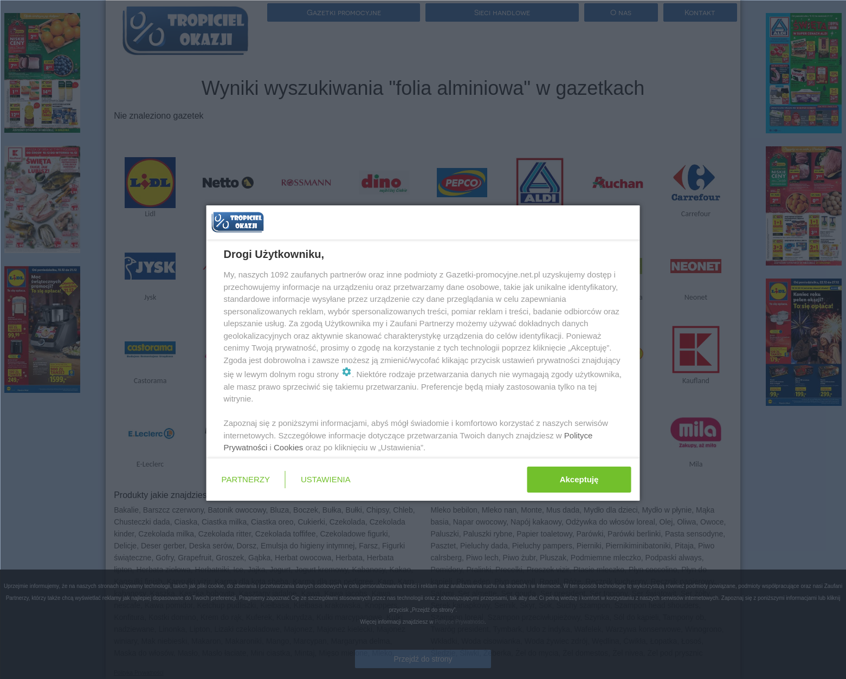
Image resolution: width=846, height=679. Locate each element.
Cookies (288, 447)
